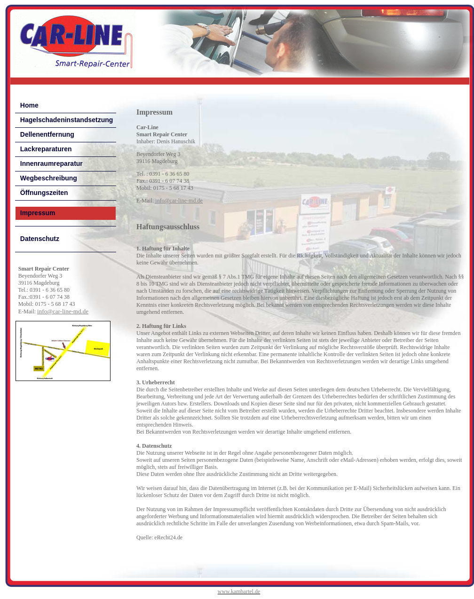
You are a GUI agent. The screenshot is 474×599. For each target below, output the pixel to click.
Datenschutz (39, 238)
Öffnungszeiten (44, 192)
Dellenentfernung (47, 134)
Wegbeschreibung (48, 178)
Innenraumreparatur (51, 163)
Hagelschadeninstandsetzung (66, 120)
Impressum (37, 213)
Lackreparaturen (46, 149)
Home (29, 105)
